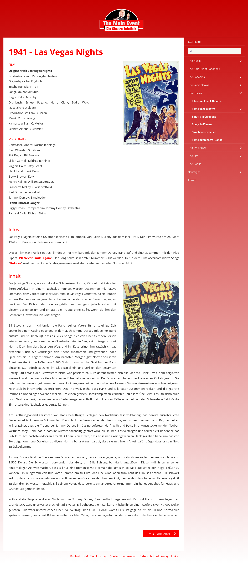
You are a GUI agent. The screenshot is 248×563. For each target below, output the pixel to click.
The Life (193, 155)
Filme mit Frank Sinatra (206, 101)
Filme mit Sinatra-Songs (207, 139)
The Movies (195, 93)
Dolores (15, 263)
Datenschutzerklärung (154, 556)
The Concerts (196, 77)
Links (174, 556)
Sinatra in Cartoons (204, 116)
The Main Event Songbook (204, 68)
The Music (194, 60)
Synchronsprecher (204, 132)
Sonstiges (194, 172)
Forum (192, 180)
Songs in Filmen (202, 124)
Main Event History (95, 556)
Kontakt (75, 556)
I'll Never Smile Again (35, 258)
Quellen (114, 556)
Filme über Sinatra (203, 108)
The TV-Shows (197, 147)
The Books (194, 164)
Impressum (129, 556)
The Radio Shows (198, 85)
